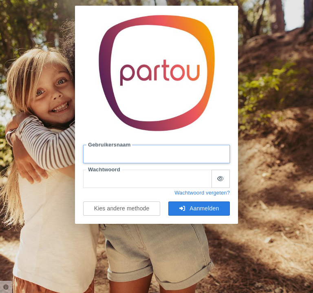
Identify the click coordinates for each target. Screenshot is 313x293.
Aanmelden (199, 208)
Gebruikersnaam (109, 145)
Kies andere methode (122, 208)
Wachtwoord (104, 169)
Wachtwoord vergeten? (202, 193)
